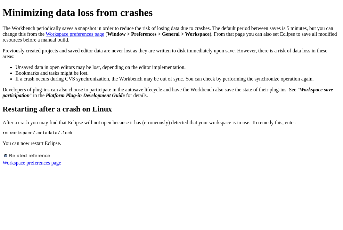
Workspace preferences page (75, 34)
